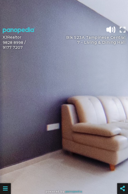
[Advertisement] (64, 12)
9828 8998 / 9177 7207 (14, 45)
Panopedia (73, 191)
